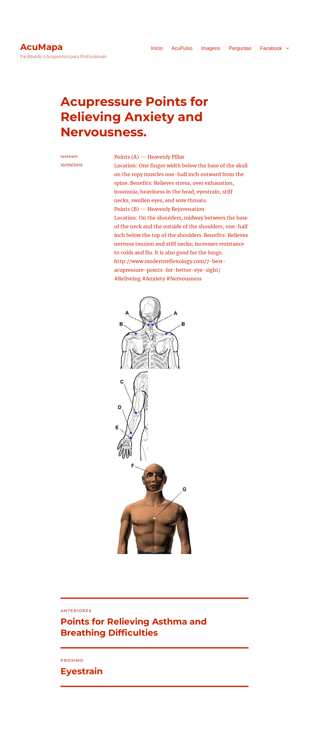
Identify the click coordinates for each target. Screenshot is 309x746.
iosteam (69, 156)
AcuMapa (41, 47)
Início (157, 48)
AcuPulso (182, 48)
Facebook (271, 48)
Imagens (210, 48)
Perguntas (240, 48)
